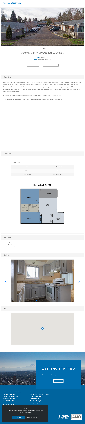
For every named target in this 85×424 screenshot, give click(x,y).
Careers (32, 392)
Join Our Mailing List (36, 401)
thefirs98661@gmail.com (44, 59)
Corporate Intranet (36, 396)
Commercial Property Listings (39, 394)
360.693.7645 (44, 57)
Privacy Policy (34, 403)
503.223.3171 (11, 398)
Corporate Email (35, 398)
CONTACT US (58, 381)
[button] (5, 281)
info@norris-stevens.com (10, 396)
